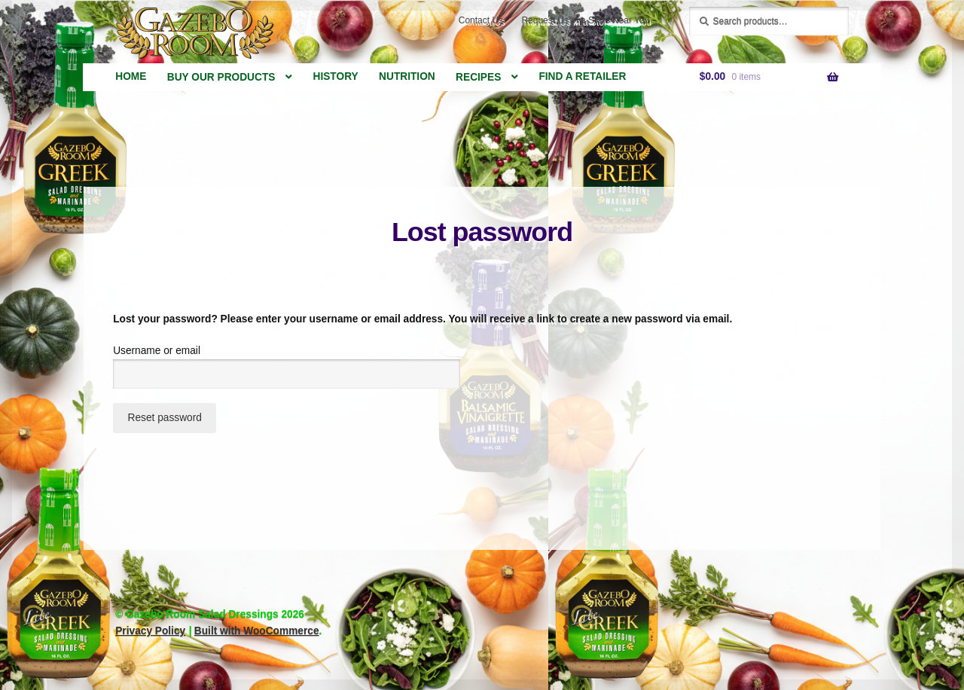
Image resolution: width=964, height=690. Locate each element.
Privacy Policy (150, 631)
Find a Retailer (582, 76)
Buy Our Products (221, 77)
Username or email (181, 349)
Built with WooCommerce (256, 631)
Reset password (165, 417)
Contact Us (481, 20)
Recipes (478, 77)
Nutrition (407, 76)
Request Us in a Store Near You (585, 20)
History (335, 76)
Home (130, 76)
